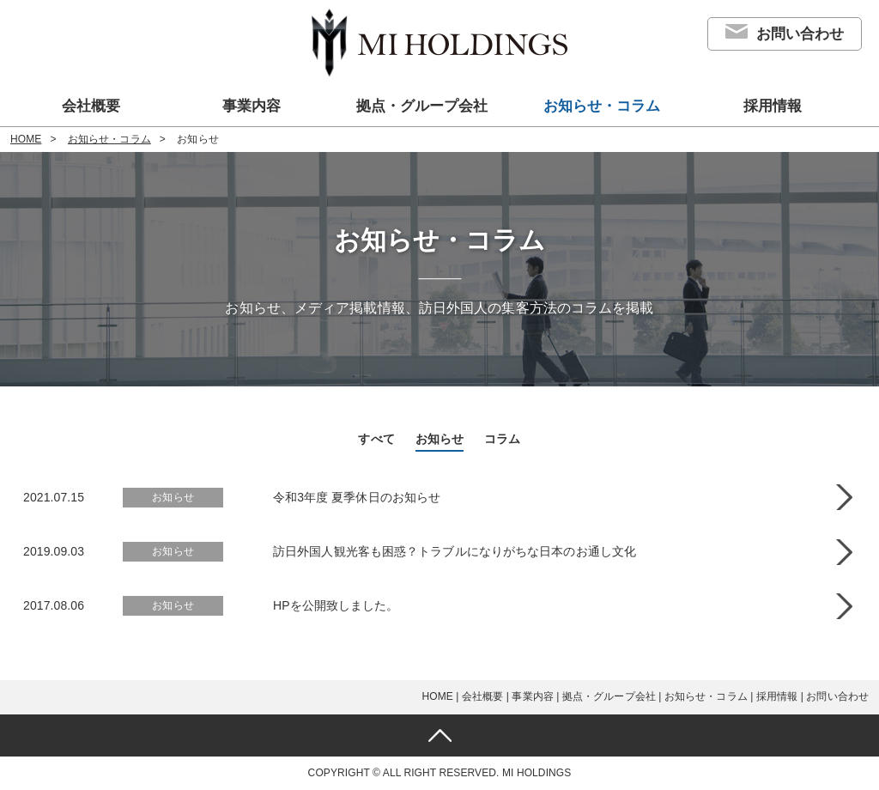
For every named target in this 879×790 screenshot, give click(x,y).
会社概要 (91, 106)
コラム (502, 439)
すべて (376, 439)
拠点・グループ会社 (422, 106)
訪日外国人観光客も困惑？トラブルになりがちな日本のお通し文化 (454, 551)
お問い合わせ (800, 34)
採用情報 (772, 106)
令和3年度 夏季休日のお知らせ (356, 497)
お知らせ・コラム (601, 106)
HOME (25, 139)
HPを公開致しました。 (336, 605)
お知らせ (439, 439)
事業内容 (251, 106)
